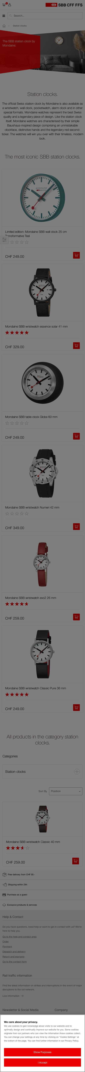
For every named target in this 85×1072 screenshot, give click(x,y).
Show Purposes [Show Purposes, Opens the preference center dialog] (42, 1052)
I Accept (42, 1062)
